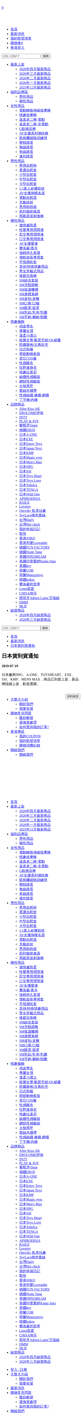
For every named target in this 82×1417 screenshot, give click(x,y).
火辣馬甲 (26, 386)
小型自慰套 (28, 175)
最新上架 (17, 64)
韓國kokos (27, 579)
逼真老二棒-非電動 (33, 124)
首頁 (13, 29)
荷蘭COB (26, 570)
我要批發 (26, 708)
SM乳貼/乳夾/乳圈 (33, 312)
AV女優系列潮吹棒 (33, 133)
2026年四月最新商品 (35, 69)
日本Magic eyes (30, 457)
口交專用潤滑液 (31, 239)
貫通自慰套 (28, 170)
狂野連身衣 (28, 367)
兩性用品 (26, 101)
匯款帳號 (26, 718)
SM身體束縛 (28, 294)
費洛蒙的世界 (29, 584)
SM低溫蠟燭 (28, 289)
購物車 (16, 43)
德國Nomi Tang (30, 552)
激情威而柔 (28, 225)
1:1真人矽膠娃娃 (32, 188)
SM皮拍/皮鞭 (29, 299)
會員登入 (17, 47)
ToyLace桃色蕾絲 (32, 515)
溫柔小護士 (28, 335)
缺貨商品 (17, 610)
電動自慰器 (28, 197)
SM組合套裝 (28, 280)
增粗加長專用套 (31, 257)
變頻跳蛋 (26, 142)
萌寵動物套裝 (29, 354)
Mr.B (22, 606)
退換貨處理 (28, 722)
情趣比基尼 (28, 372)
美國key (25, 566)
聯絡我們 (17, 750)
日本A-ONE (28, 434)
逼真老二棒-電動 (32, 119)
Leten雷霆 (26, 589)
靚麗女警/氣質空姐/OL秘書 (40, 340)
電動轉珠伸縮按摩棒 (35, 110)
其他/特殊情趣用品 (33, 266)
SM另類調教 (28, 285)
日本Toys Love (30, 480)
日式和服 (26, 349)
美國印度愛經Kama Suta (37, 561)
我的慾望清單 (20, 38)
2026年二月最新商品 (35, 78)
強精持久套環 (29, 253)
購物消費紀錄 (29, 745)
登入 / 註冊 (18, 1370)
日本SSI (25, 471)
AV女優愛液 (28, 243)
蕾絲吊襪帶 (28, 390)
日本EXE (26, 439)
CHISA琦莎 (28, 593)
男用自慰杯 (28, 165)
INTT (23, 417)
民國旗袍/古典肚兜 (33, 344)
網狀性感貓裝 (29, 381)
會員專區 (17, 731)
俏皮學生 (26, 326)
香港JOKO (27, 538)
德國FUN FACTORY (34, 547)
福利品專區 (19, 92)
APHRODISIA (29, 498)
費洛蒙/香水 (28, 248)
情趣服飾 (17, 322)
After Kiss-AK (29, 409)
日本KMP (26, 453)
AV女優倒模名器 (32, 193)
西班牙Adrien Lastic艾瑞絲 (39, 598)
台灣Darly (26, 520)
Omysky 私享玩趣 (32, 511)
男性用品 (26, 96)
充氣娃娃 (26, 202)
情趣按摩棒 (28, 115)
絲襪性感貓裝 (29, 377)
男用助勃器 (28, 207)
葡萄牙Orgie (28, 425)
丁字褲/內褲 (28, 400)
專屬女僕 (26, 331)
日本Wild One (29, 494)
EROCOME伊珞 (31, 413)
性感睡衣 (26, 363)
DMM (23, 602)
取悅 (22, 533)
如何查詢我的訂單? (34, 727)
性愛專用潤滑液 (31, 230)
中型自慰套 (28, 179)
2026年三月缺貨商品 (35, 619)
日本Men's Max (30, 462)
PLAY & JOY (29, 421)
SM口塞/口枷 (29, 303)
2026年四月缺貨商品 (35, 615)
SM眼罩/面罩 (29, 308)
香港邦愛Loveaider (33, 543)
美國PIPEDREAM (32, 556)
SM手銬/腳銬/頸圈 (33, 317)
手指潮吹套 (28, 262)
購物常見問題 (20, 713)
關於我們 (26, 704)
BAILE (24, 502)
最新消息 (17, 34)
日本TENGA (28, 490)
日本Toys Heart (30, 476)
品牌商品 (17, 404)
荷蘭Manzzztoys (31, 575)
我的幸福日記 (29, 529)
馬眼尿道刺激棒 (31, 216)
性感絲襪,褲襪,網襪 (34, 395)
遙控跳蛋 (26, 156)
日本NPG (26, 467)
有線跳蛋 (26, 152)
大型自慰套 (28, 184)
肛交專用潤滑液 (31, 234)
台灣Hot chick (29, 524)
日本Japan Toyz (30, 448)
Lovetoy (25, 506)
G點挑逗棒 (27, 129)
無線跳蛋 (26, 147)
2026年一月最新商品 (35, 83)
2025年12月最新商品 (35, 87)
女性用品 (17, 106)
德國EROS (27, 430)
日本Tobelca (28, 485)
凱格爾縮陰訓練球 (33, 138)
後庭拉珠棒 (28, 276)
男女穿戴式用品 (31, 271)
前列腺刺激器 (29, 211)
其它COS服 (28, 358)
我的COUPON (30, 736)
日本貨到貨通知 (22, 645)
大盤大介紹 (19, 699)
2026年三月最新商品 (35, 73)
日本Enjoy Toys (30, 444)
